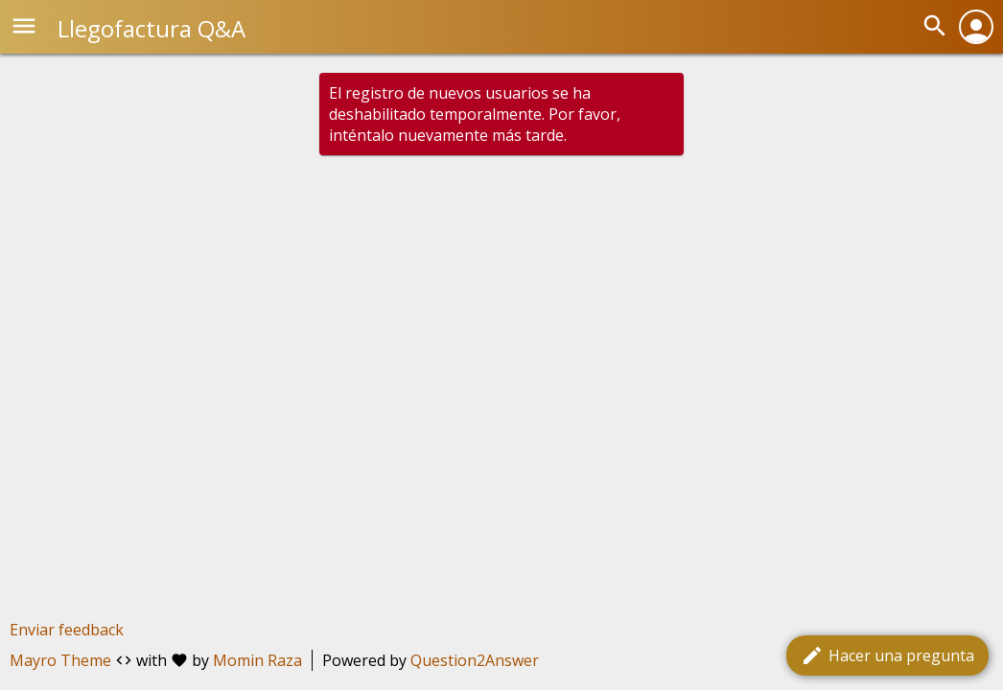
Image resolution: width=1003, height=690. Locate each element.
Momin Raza (257, 660)
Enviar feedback (67, 629)
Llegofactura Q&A (151, 28)
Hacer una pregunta (887, 655)
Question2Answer (474, 660)
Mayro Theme (60, 660)
